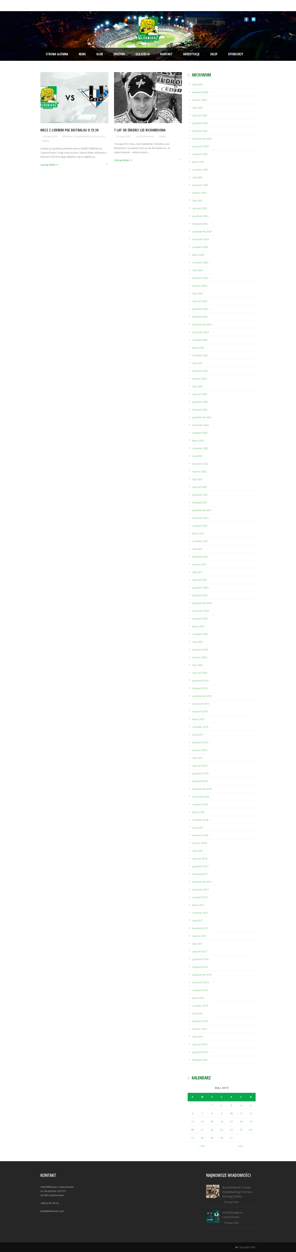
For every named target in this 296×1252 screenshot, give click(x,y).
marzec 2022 (199, 471)
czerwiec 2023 (200, 355)
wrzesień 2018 (200, 796)
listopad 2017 (199, 874)
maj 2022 (197, 456)
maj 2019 (197, 734)
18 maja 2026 (231, 1222)
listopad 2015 (199, 1059)
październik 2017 (202, 881)
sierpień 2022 (200, 432)
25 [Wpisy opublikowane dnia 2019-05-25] (241, 1129)
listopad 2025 (199, 131)
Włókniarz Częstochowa (76, 136)
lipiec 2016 (198, 998)
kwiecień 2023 (200, 371)
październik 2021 (202, 510)
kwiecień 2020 (200, 649)
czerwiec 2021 (200, 541)
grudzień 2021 (200, 494)
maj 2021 (197, 549)
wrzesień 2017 (200, 889)
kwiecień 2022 (200, 463)
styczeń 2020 (199, 672)
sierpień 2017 (200, 897)
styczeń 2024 (199, 301)
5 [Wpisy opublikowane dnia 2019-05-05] (250, 1105)
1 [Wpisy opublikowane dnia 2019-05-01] (212, 1105)
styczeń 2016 (199, 1044)
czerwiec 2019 (200, 727)
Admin (45, 141)
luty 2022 (197, 479)
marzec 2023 (199, 378)
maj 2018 (197, 827)
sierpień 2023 (200, 340)
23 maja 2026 (231, 1202)
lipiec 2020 (198, 626)
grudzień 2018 (200, 773)
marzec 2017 (199, 936)
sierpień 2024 (200, 247)
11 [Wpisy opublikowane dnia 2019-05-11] (241, 1113)
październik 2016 (202, 974)
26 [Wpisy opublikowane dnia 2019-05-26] (250, 1129)
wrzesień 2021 (200, 518)
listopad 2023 (199, 316)
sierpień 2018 (200, 804)
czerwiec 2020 (200, 634)
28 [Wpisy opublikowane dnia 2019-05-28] (202, 1137)
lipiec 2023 (198, 347)
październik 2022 (202, 417)
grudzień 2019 (200, 680)
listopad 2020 (199, 595)
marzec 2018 (199, 843)
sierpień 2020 (200, 618)
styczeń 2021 (199, 580)
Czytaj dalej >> (49, 164)
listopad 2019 (199, 688)
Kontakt (166, 54)
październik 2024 (202, 231)
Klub (99, 54)
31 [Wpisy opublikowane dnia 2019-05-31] (231, 1137)
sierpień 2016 (200, 990)
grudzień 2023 (200, 309)
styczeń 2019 (199, 765)
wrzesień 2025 (200, 146)
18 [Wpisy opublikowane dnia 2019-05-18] (241, 1121)
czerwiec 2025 (200, 169)
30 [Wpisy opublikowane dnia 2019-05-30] (221, 1137)
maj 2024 (197, 270)
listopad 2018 (199, 781)
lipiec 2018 (198, 812)
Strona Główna (57, 54)
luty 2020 (197, 665)
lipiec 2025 (198, 162)
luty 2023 (197, 386)
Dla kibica (143, 54)
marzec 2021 (199, 564)
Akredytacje (191, 54)
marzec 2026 (199, 100)
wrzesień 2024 (200, 239)
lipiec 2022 (198, 440)
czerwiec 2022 (200, 448)
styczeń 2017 (199, 951)
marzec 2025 (199, 192)
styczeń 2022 (199, 487)
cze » (241, 1146)
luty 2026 (197, 107)
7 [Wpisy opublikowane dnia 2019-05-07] (202, 1113)
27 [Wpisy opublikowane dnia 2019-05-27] (192, 1137)
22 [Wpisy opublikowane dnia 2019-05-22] (212, 1129)
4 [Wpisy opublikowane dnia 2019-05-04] (241, 1105)
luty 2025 (197, 200)
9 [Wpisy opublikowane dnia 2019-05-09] (221, 1113)
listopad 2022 (199, 409)
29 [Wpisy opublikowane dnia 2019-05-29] (212, 1137)
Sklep (213, 54)
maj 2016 (197, 1013)
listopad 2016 (199, 967)
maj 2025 (197, 177)
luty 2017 (197, 943)
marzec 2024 (199, 285)
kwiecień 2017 (200, 928)
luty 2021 (197, 572)
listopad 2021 (199, 502)
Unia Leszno (98, 136)
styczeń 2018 (199, 858)
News (82, 54)
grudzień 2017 (200, 866)
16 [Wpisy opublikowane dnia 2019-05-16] (221, 1121)
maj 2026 (197, 84)
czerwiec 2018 (200, 820)
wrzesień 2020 (200, 611)
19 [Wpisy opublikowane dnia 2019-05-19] (250, 1121)
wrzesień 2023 (200, 332)
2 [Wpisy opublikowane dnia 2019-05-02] (221, 1105)
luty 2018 (197, 850)
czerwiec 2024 (200, 262)
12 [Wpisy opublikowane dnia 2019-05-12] (250, 1113)
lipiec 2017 (198, 905)
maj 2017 (197, 920)
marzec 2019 (199, 750)
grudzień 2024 (200, 216)
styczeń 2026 (199, 115)
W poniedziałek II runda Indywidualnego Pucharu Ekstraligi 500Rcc (237, 1192)
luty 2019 (197, 758)
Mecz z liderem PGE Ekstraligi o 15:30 (69, 130)
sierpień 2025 (200, 154)
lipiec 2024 (198, 254)
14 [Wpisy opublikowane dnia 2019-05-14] (202, 1121)
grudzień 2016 (200, 959)
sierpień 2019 (200, 711)
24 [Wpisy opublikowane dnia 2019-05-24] (231, 1129)
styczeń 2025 (199, 208)
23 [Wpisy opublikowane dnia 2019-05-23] (221, 1129)
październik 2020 (202, 603)
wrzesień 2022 (200, 425)
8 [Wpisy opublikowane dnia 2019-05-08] (212, 1113)
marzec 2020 (199, 657)
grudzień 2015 (200, 1052)
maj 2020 (197, 641)
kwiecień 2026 (200, 92)
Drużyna (119, 54)
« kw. (202, 1146)
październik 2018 (202, 789)
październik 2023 (202, 324)
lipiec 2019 (198, 719)
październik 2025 (202, 138)
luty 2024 (197, 293)
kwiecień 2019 (200, 742)
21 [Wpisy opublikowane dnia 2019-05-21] (202, 1129)
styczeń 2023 (199, 394)
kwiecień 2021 (200, 556)
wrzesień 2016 (200, 982)
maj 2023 (197, 363)
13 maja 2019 (49, 136)
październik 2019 (202, 696)
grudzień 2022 (200, 401)
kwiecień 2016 (200, 1021)
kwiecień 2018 (200, 835)
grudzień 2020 (200, 587)
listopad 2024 (199, 223)
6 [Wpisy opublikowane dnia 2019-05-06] (192, 1113)
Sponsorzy (235, 54)
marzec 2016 (199, 1029)
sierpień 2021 (200, 525)
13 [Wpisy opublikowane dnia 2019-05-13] (192, 1121)
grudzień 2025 (200, 123)
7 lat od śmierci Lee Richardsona (140, 130)
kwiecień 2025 (200, 185)
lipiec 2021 (198, 533)
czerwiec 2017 (200, 912)
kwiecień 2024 (200, 278)
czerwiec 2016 (200, 1005)
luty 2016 (197, 1036)
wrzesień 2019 (200, 703)
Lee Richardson (145, 136)
